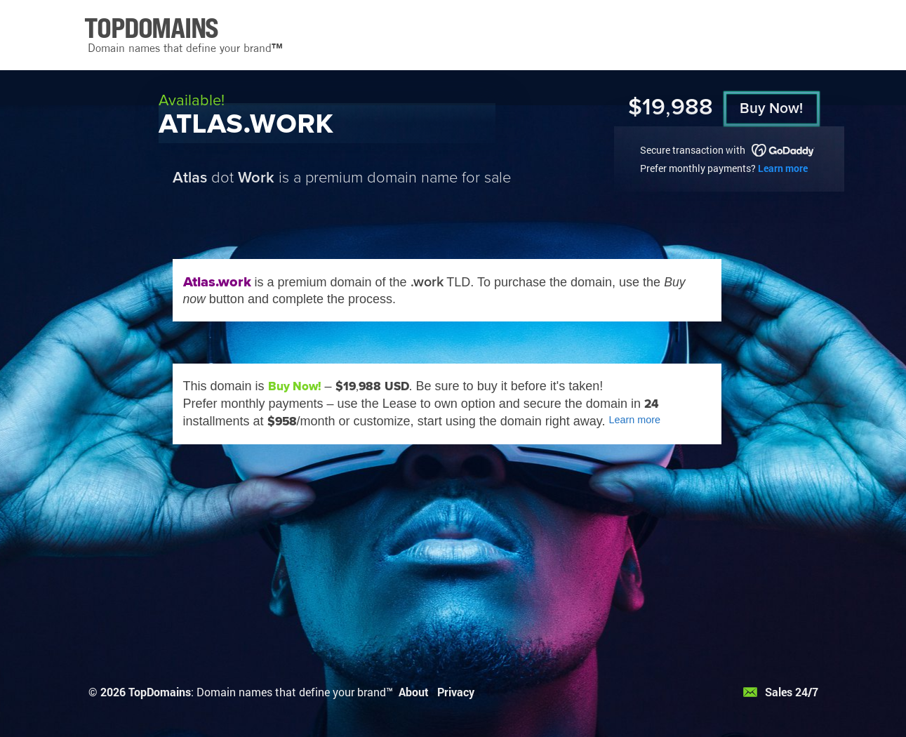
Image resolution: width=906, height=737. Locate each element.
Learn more (783, 168)
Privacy (455, 691)
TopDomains (159, 691)
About (414, 691)
